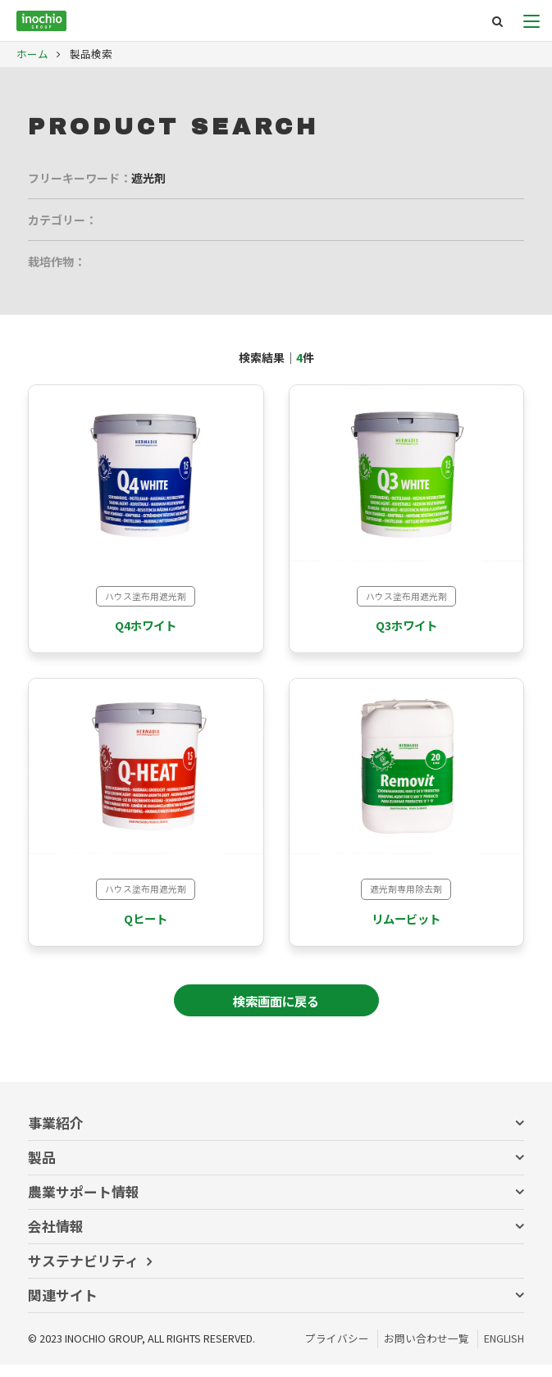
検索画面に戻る (276, 1013)
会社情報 (56, 1238)
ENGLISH (504, 1350)
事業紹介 (56, 1135)
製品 (42, 1169)
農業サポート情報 (83, 1204)
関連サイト (63, 1307)
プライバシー (337, 1350)
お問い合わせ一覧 (426, 1350)
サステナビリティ (83, 1273)
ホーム (32, 53)
